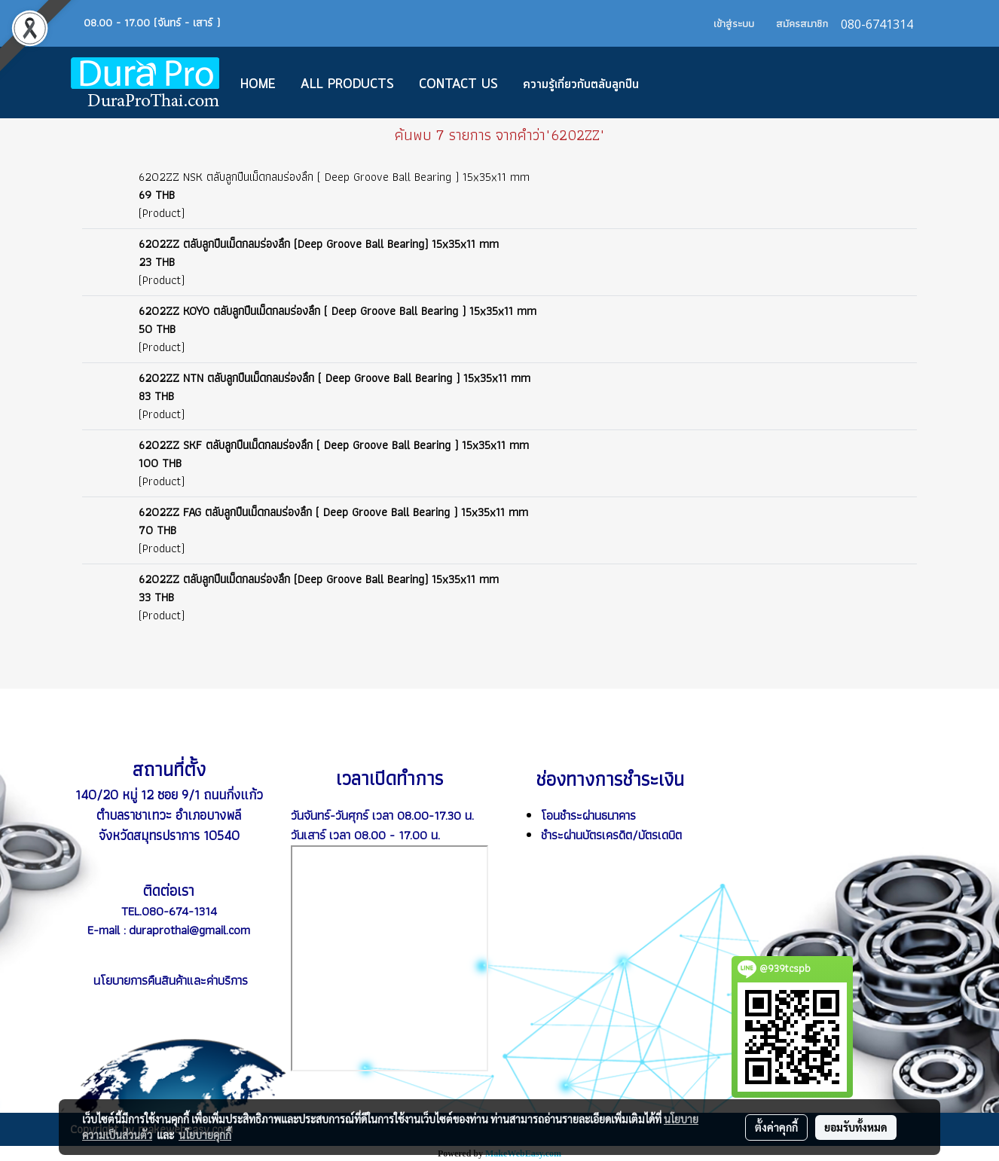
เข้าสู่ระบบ (733, 23)
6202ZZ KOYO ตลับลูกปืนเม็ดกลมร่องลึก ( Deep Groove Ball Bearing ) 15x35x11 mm (337, 310)
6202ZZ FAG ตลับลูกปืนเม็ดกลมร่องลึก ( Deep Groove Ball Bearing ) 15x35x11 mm (333, 512)
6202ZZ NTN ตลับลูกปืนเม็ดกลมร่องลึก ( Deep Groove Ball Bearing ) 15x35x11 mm (334, 377)
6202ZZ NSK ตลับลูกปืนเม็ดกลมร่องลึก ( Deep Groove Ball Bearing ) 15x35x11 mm (334, 176)
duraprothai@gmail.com (189, 929)
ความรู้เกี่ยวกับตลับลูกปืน (581, 84)
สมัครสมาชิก (802, 23)
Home (258, 84)
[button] (673, 83)
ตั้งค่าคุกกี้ (776, 1127)
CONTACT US (458, 84)
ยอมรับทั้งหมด (855, 1127)
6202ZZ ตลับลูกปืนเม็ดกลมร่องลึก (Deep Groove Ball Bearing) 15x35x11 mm (319, 243)
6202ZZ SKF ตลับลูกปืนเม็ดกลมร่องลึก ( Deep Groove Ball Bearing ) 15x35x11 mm (334, 444)
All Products (347, 84)
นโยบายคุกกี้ (205, 1134)
